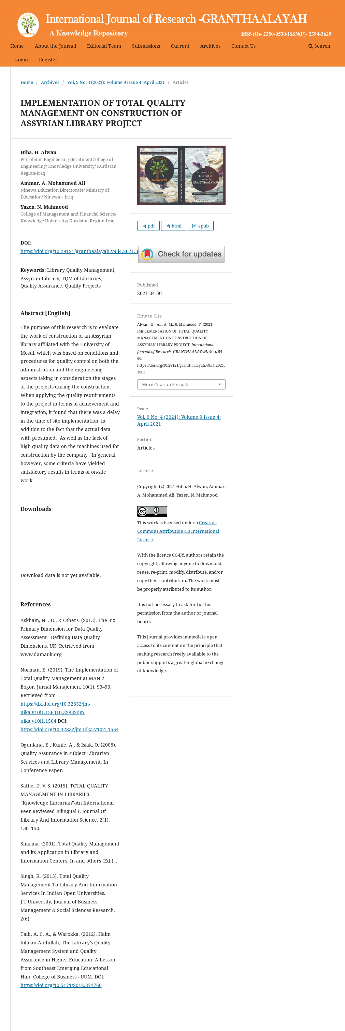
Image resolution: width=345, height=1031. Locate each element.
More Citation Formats (165, 384)
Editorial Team (104, 46)
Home (17, 46)
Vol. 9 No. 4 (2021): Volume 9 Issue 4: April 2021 (116, 82)
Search (319, 46)
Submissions (146, 46)
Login (21, 59)
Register (48, 59)
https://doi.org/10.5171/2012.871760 (61, 985)
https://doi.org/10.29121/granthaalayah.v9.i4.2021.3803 (83, 251)
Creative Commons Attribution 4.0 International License (178, 531)
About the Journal (55, 46)
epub (203, 226)
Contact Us (243, 46)
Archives (210, 46)
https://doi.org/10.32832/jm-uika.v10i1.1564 (69, 729)
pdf (151, 226)
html (176, 226)
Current (180, 46)
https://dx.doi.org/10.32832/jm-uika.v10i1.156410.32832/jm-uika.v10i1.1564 (55, 712)
